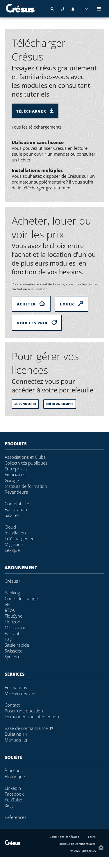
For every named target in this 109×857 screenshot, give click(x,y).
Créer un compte (59, 404)
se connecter (25, 404)
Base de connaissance (29, 728)
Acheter (31, 304)
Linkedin (13, 788)
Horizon (12, 622)
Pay (8, 639)
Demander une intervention (32, 716)
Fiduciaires (15, 474)
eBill (8, 604)
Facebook (14, 794)
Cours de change (21, 598)
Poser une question (24, 711)
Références (15, 817)
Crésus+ (13, 581)
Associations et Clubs (25, 457)
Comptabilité (17, 503)
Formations (16, 687)
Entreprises (16, 469)
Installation (15, 533)
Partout (12, 633)
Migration (14, 544)
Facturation (16, 509)
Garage (12, 480)
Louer (71, 304)
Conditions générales (64, 837)
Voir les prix (37, 323)
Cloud (10, 527)
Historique (15, 776)
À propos (14, 771)
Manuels (16, 740)
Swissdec (13, 651)
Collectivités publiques (26, 463)
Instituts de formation (26, 486)
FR (84, 9)
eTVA (10, 610)
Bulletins (15, 734)
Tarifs (92, 837)
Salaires (12, 515)
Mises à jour (16, 627)
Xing (9, 805)
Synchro (13, 656)
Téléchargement (20, 538)
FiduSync (13, 616)
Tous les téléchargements (37, 127)
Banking (12, 592)
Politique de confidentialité (77, 844)
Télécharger (35, 111)
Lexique (12, 550)
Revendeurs (16, 492)
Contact (12, 705)
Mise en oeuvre (20, 693)
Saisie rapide (17, 645)
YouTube (13, 800)
